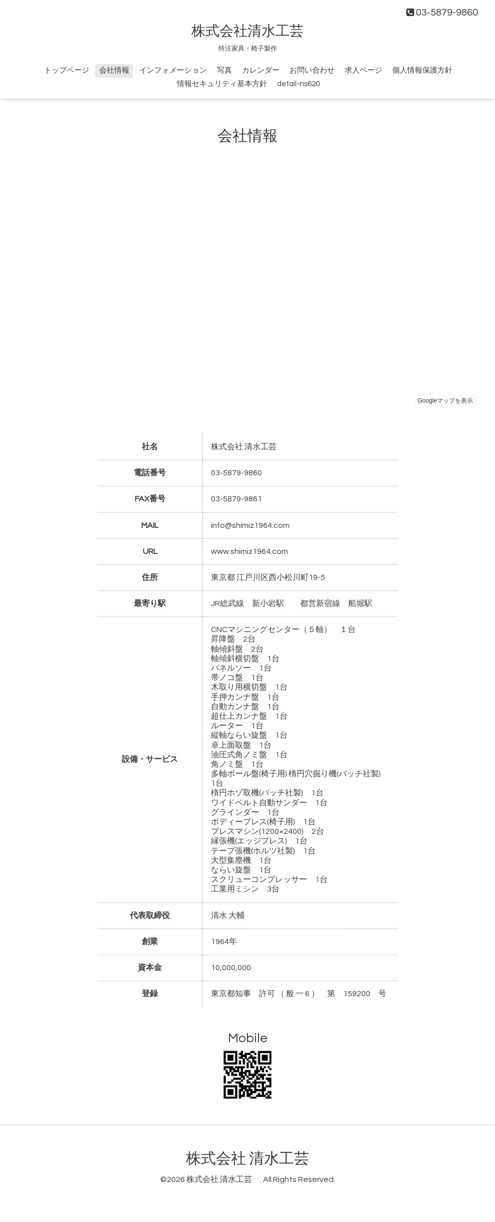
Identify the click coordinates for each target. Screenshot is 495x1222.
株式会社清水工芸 (254, 31)
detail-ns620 (298, 84)
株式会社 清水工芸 (255, 1158)
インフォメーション (173, 70)
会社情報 (114, 70)
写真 (224, 70)
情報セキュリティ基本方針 (222, 84)
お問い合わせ (312, 70)
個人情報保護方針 (422, 70)
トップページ (66, 70)
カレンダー (261, 70)
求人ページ (363, 70)
